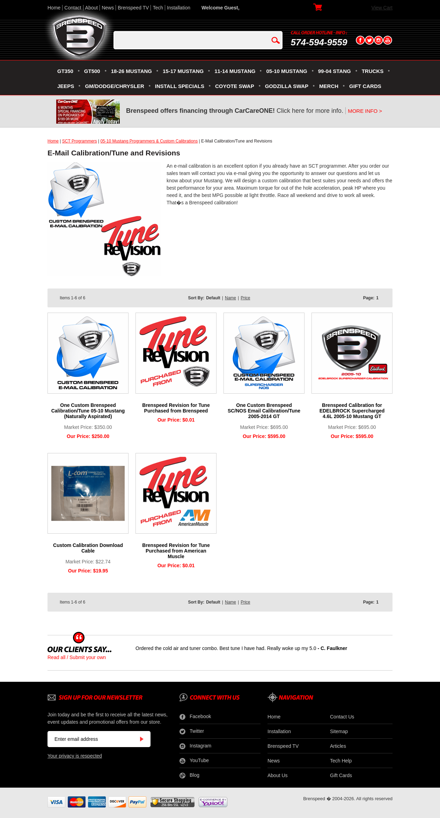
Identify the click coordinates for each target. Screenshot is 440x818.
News (108, 7)
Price (245, 297)
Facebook (195, 717)
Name (230, 297)
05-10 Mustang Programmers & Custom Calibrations (149, 141)
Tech (158, 7)
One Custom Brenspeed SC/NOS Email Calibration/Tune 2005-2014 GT (264, 410)
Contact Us (342, 717)
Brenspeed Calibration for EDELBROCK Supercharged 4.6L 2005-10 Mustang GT (352, 410)
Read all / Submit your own (76, 657)
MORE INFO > (365, 111)
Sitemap (339, 731)
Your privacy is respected (74, 756)
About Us (277, 775)
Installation (178, 7)
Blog (189, 775)
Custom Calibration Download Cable (88, 548)
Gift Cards (341, 775)
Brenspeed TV (133, 7)
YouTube (194, 761)
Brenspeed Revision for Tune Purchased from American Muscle (176, 550)
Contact (72, 7)
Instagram (195, 746)
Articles (338, 746)
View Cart (382, 7)
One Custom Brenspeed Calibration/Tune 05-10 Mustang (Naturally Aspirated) (88, 410)
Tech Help (341, 761)
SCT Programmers (79, 141)
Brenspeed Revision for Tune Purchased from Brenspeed (176, 408)
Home (53, 7)
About (91, 7)
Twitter (191, 731)
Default (213, 297)
